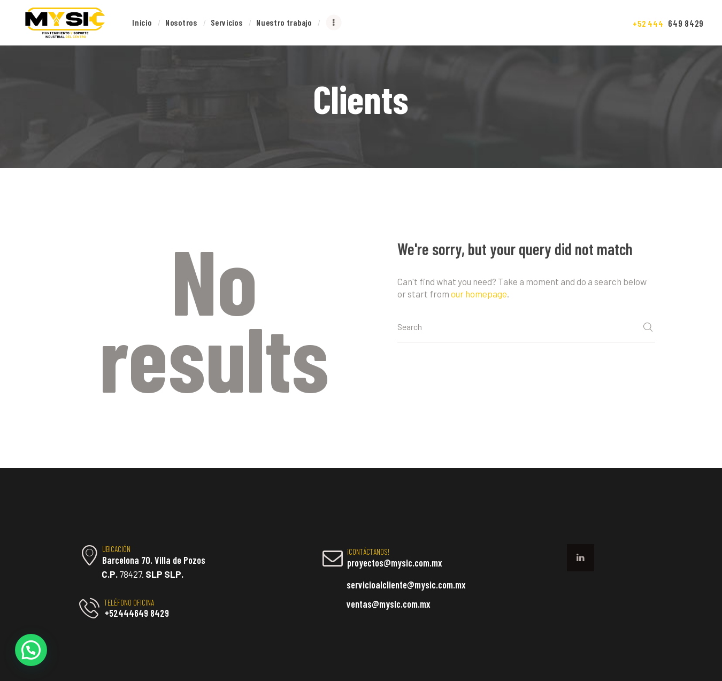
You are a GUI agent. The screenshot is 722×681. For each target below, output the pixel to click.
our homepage (479, 293)
